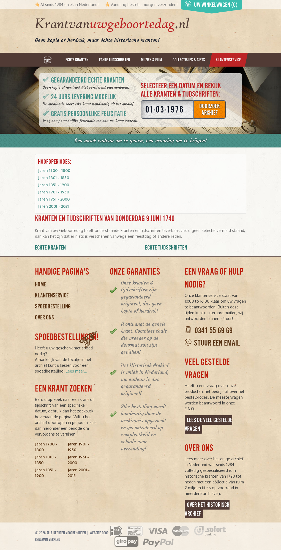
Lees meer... (76, 371)
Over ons (44, 317)
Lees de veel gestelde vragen (208, 424)
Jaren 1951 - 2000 (54, 199)
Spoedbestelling (53, 306)
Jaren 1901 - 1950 (53, 192)
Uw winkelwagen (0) (211, 5)
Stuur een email (217, 343)
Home (40, 284)
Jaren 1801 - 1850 (53, 177)
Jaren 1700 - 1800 (54, 170)
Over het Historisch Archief (207, 509)
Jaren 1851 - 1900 (53, 184)
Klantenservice (52, 295)
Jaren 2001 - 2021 (53, 206)
